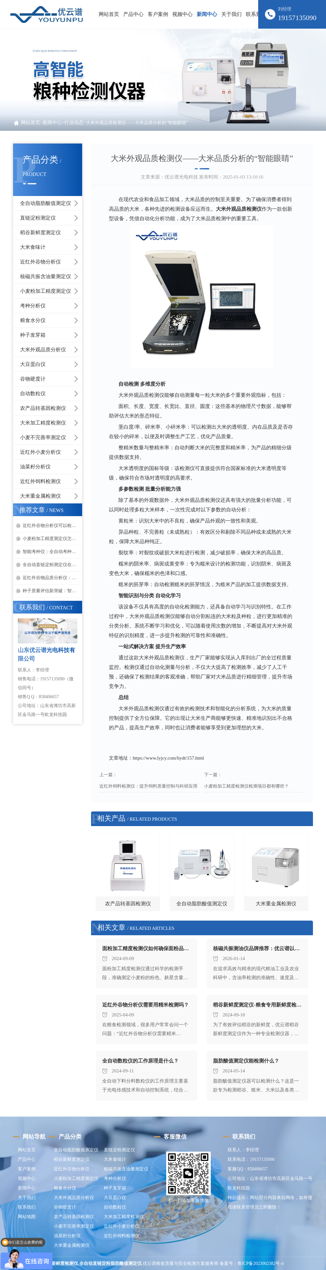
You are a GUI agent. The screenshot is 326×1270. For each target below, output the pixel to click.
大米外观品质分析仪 (43, 349)
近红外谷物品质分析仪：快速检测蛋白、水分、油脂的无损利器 (52, 577)
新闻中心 (52, 122)
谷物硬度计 (33, 379)
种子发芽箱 (33, 335)
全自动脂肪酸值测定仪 (45, 203)
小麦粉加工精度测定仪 (45, 291)
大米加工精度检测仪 (43, 422)
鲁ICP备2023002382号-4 (260, 1263)
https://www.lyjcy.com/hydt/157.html (168, 758)
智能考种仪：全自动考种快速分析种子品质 (52, 551)
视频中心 (27, 1178)
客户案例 (27, 1169)
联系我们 (27, 1207)
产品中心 (27, 1159)
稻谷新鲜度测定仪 (40, 232)
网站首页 (109, 14)
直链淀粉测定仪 (38, 218)
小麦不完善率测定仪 (43, 437)
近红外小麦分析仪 (40, 452)
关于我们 (27, 1197)
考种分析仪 (33, 305)
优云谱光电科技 (181, 176)
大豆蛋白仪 (33, 364)
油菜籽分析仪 (35, 466)
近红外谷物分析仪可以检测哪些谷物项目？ (52, 525)
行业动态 (73, 122)
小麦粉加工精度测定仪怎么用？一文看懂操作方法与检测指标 (52, 538)
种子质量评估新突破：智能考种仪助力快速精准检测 (52, 590)
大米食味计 (33, 247)
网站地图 (27, 1216)
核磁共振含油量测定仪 (45, 276)
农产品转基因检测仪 (43, 408)
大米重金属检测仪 (40, 496)
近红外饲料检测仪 (40, 481)
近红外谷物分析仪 (40, 261)
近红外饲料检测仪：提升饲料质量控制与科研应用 (148, 786)
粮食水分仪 (33, 320)
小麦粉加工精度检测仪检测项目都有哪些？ (246, 786)
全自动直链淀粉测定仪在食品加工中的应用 (52, 564)
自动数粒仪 (33, 393)
